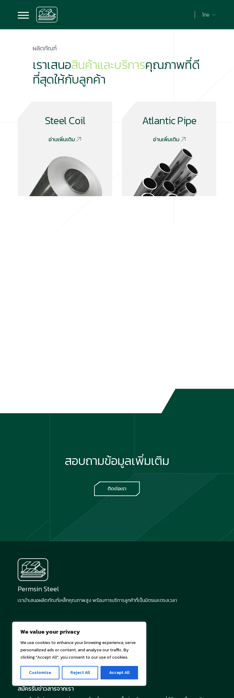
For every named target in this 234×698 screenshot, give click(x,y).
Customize (40, 672)
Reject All (80, 672)
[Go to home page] (47, 15)
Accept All (119, 672)
